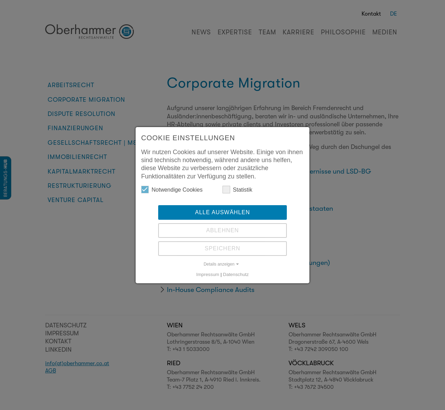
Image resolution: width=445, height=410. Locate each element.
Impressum (207, 274)
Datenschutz (236, 274)
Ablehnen (222, 230)
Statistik (237, 189)
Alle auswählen (222, 212)
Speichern (222, 248)
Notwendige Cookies (172, 189)
